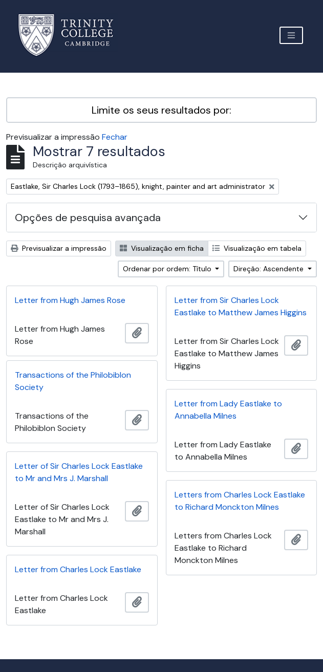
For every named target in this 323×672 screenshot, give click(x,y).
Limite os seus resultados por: (161, 110)
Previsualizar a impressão (58, 248)
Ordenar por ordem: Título (168, 268)
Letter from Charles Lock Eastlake (78, 569)
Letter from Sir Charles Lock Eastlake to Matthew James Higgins (241, 306)
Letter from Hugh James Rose (70, 300)
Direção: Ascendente (269, 268)
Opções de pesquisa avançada (88, 217)
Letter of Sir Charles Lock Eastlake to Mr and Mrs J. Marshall (79, 472)
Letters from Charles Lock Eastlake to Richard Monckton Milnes (240, 500)
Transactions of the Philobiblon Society (73, 381)
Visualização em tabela (257, 248)
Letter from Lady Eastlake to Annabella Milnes (228, 409)
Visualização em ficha (162, 248)
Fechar (114, 137)
